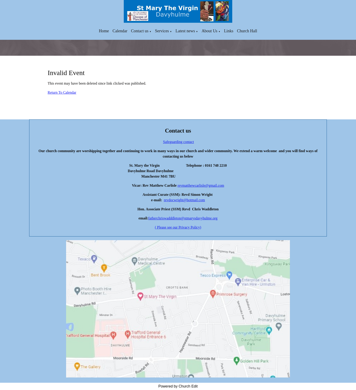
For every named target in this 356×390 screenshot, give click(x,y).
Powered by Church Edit (178, 386)
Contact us (140, 31)
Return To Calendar (62, 92)
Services (162, 31)
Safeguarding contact (178, 142)
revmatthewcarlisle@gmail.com (201, 185)
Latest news (185, 31)
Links (228, 31)
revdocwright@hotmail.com (184, 200)
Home (104, 31)
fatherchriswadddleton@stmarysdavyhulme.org (182, 218)
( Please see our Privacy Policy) (178, 227)
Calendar (120, 31)
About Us (209, 31)
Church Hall (247, 31)
